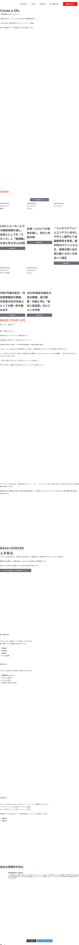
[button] (27, 4)
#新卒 (1, 208)
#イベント (30, 208)
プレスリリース (4, 206)
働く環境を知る (55, 4)
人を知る (34, 4)
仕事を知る (43, 4)
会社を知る (24, 4)
